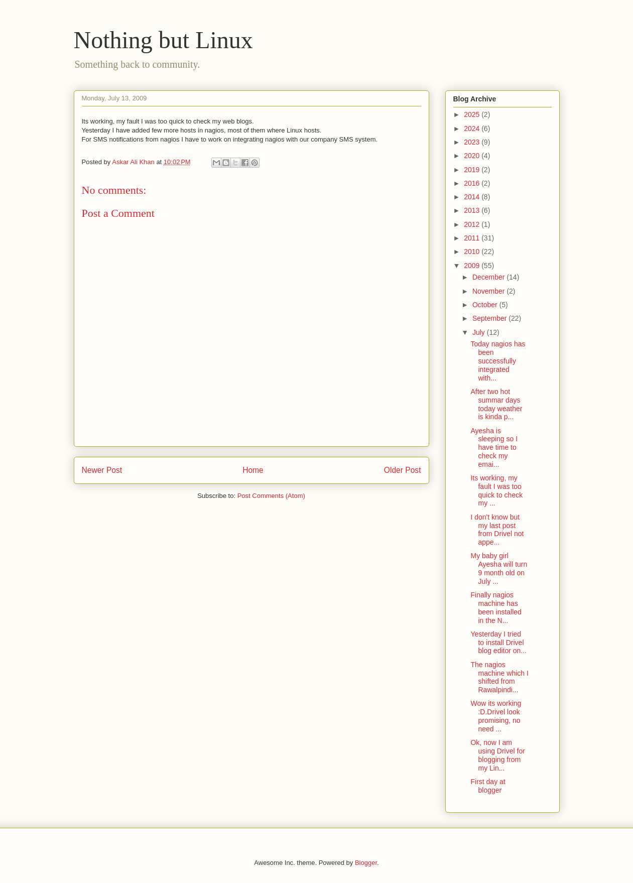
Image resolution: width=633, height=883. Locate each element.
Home (253, 470)
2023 (472, 142)
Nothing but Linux (163, 40)
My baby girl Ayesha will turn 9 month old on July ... (498, 568)
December (489, 277)
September (490, 318)
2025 (472, 114)
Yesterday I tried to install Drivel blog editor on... (498, 642)
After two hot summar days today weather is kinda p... (496, 404)
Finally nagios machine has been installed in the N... (495, 607)
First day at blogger (487, 786)
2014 (472, 197)
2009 (472, 266)
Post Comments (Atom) (271, 495)
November (489, 291)
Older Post (402, 470)
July (479, 332)
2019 (472, 170)
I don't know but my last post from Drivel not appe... (497, 529)
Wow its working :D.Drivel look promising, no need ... (495, 715)
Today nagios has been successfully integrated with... (497, 361)
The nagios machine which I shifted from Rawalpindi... (499, 677)
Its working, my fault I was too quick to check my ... (496, 490)
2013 (472, 210)
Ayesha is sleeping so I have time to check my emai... (494, 447)
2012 (472, 224)
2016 (472, 183)
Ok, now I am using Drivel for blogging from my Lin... (497, 755)
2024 (472, 128)
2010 (472, 251)
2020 (472, 156)
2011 (472, 238)
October (485, 305)
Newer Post (102, 470)
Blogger (366, 862)
